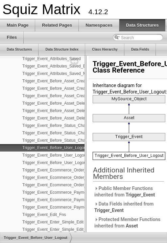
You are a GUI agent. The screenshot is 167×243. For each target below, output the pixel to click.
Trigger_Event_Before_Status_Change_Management (70, 140)
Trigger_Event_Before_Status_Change (57, 125)
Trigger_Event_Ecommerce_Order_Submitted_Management (76, 185)
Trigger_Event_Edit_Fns (44, 214)
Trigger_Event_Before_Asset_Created (56, 81)
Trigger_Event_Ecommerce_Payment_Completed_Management (80, 207)
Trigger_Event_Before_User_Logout (54, 147)
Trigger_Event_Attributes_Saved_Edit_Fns (60, 66)
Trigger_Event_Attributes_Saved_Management (64, 73)
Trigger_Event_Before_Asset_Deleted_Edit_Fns (65, 110)
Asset (132, 225)
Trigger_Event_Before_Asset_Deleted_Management (69, 118)
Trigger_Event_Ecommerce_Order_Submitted (63, 170)
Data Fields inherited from (123, 207)
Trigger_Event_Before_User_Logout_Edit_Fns (63, 155)
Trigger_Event (140, 194)
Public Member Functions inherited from (124, 191)
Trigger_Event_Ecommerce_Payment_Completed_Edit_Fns (76, 199)
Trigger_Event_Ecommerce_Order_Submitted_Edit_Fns (72, 177)
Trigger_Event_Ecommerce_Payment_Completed (67, 192)
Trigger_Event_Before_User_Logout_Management (67, 162)
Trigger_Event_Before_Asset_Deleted (56, 103)
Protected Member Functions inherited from (127, 222)
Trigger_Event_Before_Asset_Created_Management (69, 95)
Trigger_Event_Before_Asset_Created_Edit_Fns (65, 88)
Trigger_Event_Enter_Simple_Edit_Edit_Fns (62, 229)
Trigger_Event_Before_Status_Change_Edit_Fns (66, 133)
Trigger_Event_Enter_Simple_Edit (53, 222)
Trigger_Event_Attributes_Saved (51, 58)
